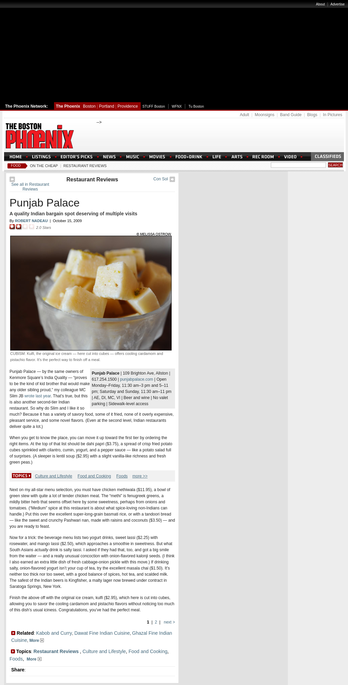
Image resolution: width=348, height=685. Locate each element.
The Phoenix (68, 106)
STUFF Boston (153, 106)
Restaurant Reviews (85, 166)
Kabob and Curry (54, 633)
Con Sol (160, 179)
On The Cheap (44, 166)
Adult (244, 114)
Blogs (312, 114)
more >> (140, 476)
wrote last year (37, 396)
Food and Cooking (94, 476)
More (36, 640)
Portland (106, 106)
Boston (89, 106)
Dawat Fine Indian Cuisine (102, 633)
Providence (128, 106)
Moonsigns (264, 114)
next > (169, 622)
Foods (121, 476)
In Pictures (332, 114)
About (320, 4)
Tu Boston (196, 106)
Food (16, 165)
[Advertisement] (174, 52)
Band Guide (290, 114)
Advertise (337, 4)
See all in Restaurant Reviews (30, 187)
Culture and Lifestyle (53, 476)
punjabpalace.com (136, 379)
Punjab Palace (45, 203)
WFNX (176, 106)
